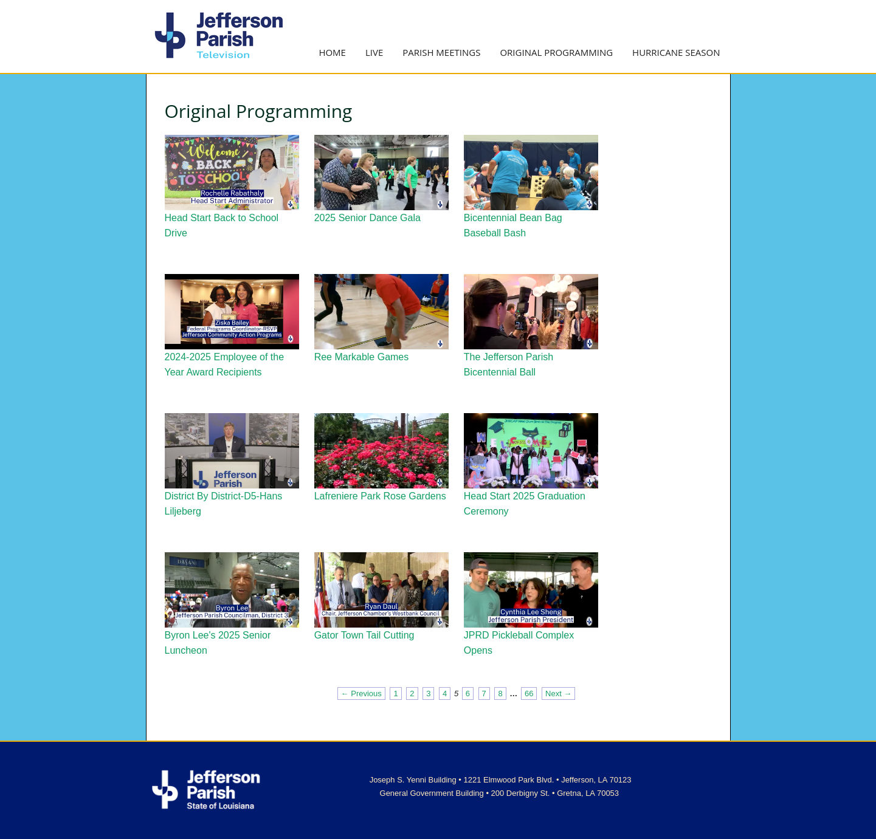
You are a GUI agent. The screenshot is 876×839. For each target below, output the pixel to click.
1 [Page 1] (395, 693)
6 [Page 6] (468, 693)
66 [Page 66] (529, 693)
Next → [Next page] (558, 693)
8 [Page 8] (500, 693)
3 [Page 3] (428, 693)
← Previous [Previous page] (361, 693)
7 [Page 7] (484, 693)
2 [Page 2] (412, 693)
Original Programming (556, 52)
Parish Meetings (441, 52)
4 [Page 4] (445, 693)
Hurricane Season (676, 52)
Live (374, 52)
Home (332, 52)
